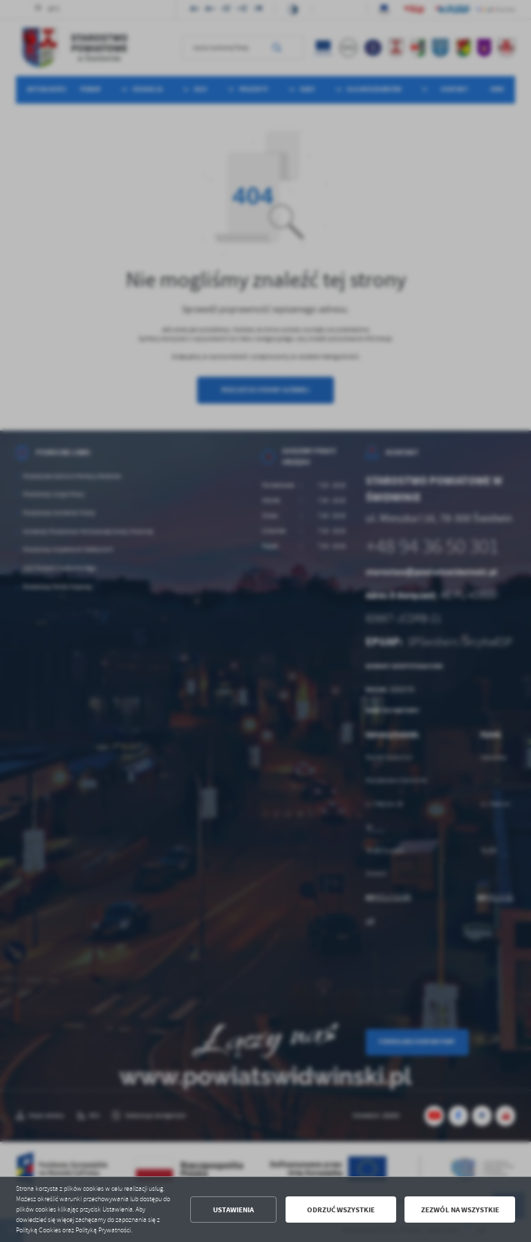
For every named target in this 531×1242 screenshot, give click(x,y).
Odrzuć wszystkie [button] (341, 1210)
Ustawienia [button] (233, 1210)
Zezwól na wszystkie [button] (460, 1210)
